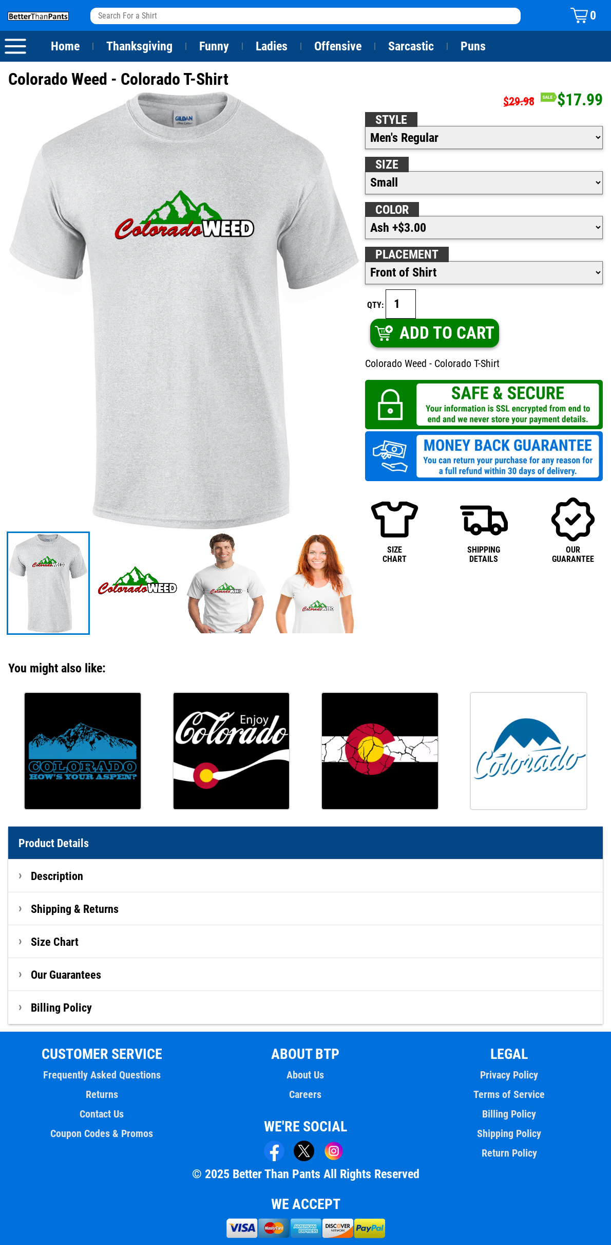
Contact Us (102, 1114)
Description (57, 876)
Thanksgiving (139, 46)
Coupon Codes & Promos (102, 1133)
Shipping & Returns (75, 909)
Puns (473, 46)
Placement (406, 254)
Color (392, 210)
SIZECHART (394, 530)
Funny (213, 46)
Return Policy (509, 1153)
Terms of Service (509, 1094)
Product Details (53, 843)
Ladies (271, 46)
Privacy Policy (509, 1075)
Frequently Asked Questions (101, 1075)
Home (65, 46)
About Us (305, 1075)
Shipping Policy (509, 1133)
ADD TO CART (434, 333)
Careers (305, 1094)
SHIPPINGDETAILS (484, 530)
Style (391, 120)
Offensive (337, 46)
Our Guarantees (66, 974)
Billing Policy (61, 1007)
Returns (102, 1094)
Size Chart (55, 941)
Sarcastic (411, 46)
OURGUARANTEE (573, 530)
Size (386, 164)
